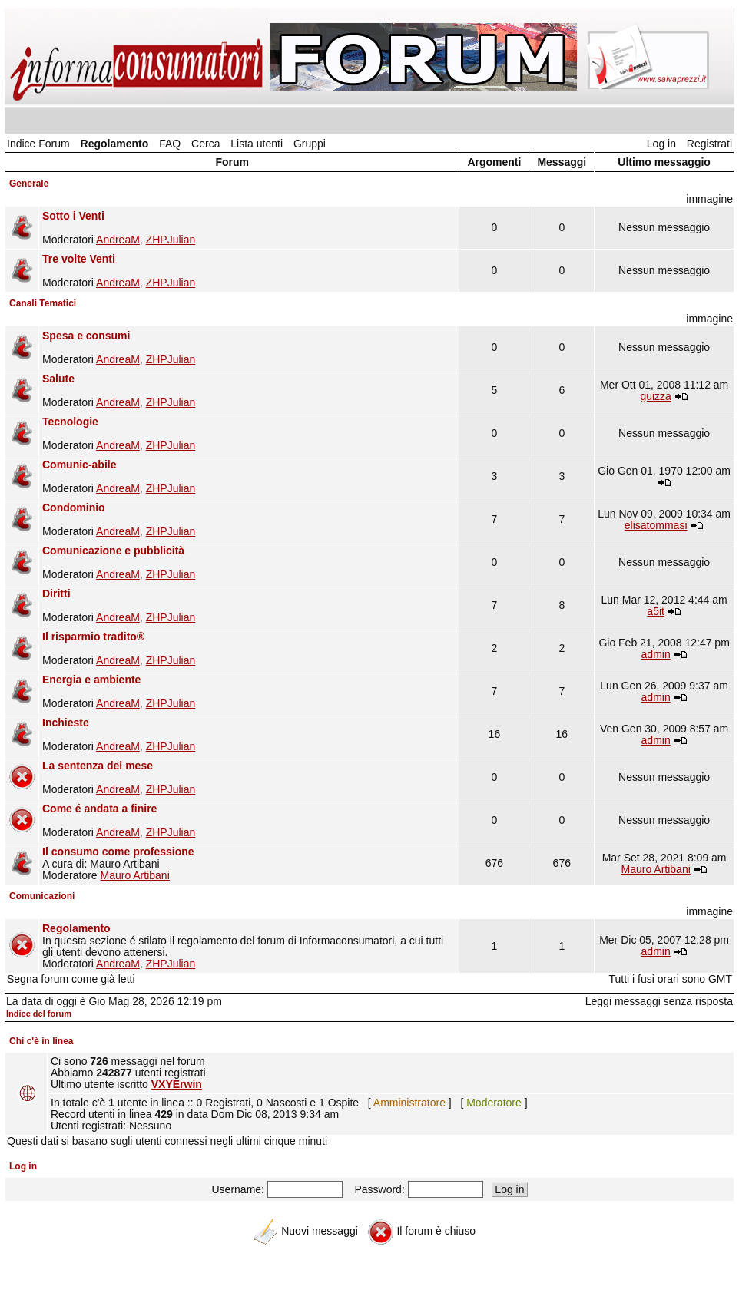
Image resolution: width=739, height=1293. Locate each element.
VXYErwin (176, 1084)
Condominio (73, 507)
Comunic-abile (79, 464)
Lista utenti (256, 143)
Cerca (205, 143)
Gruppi (309, 143)
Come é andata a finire (99, 808)
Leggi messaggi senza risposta (659, 1001)
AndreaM (118, 239)
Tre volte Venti (78, 259)
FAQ (170, 143)
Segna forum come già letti (71, 979)
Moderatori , (249, 228)
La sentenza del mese (97, 765)
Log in (661, 143)
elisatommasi (656, 525)
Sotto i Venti (73, 216)
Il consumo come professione (118, 851)
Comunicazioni (42, 896)
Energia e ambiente (91, 679)
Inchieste (65, 722)
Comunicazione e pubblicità (113, 550)
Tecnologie (70, 421)
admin (656, 654)
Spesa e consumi (86, 335)
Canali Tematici (42, 303)
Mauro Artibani (134, 875)
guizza (655, 396)
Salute (58, 378)
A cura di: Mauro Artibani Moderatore (249, 863)
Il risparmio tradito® (93, 636)
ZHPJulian (171, 239)
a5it (655, 611)
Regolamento (115, 143)
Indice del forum (38, 1013)
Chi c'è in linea (41, 1041)
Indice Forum (38, 143)
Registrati (709, 143)
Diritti (56, 593)
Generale (28, 183)
